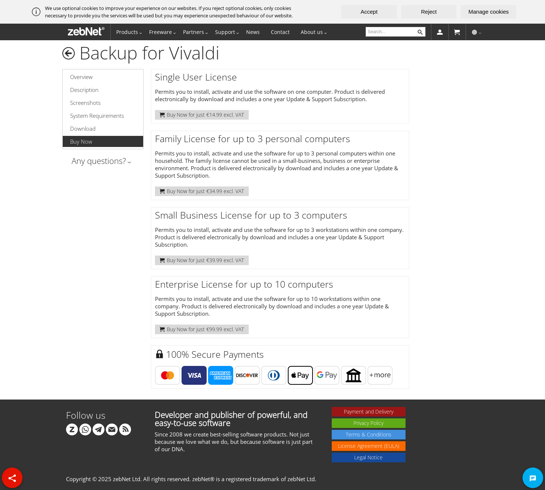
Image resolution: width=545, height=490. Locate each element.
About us (312, 31)
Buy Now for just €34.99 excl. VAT (202, 191)
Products (127, 31)
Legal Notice (368, 457)
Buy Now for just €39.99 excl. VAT (202, 260)
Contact (280, 31)
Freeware (160, 31)
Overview (81, 76)
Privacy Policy (368, 422)
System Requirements (97, 115)
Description (84, 89)
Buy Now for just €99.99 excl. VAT (202, 329)
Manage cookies (489, 11)
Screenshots (85, 102)
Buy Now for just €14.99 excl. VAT (202, 114)
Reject (429, 11)
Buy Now (81, 141)
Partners (193, 31)
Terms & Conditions (368, 434)
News (253, 31)
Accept (369, 11)
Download (83, 128)
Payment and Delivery (368, 411)
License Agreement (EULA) (368, 445)
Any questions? (99, 160)
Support (225, 31)
